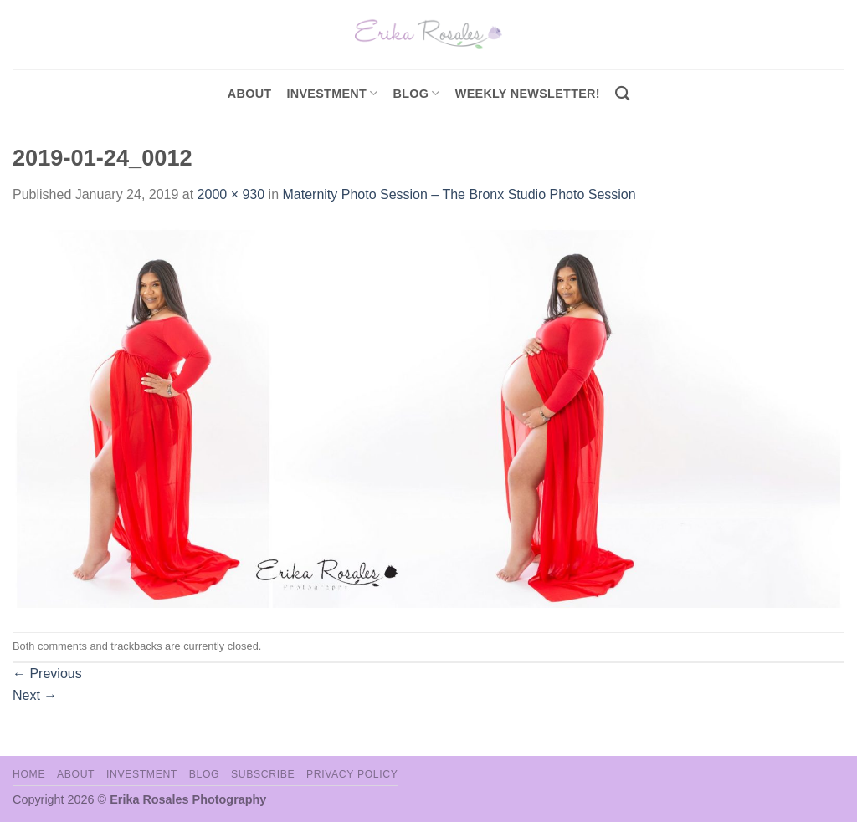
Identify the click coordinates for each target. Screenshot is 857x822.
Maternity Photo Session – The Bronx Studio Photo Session (458, 194)
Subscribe (263, 774)
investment (331, 93)
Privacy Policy (352, 774)
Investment (141, 774)
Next (35, 695)
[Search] (622, 94)
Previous (47, 673)
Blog (416, 93)
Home (29, 774)
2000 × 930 (231, 194)
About (250, 93)
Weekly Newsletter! (527, 93)
